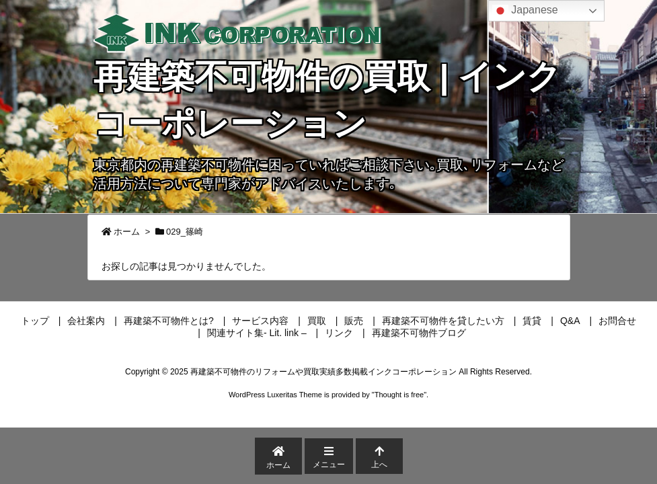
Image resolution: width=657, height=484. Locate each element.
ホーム (127, 232)
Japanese (525, 11)
